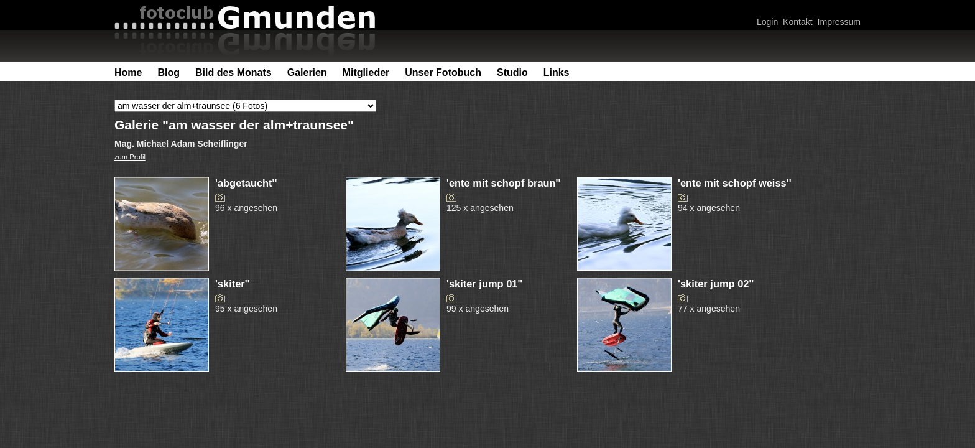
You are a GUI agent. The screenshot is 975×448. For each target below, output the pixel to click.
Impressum (839, 22)
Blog (168, 72)
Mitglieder (366, 72)
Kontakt (798, 22)
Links (556, 72)
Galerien (307, 72)
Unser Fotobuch (443, 72)
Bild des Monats (233, 72)
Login (767, 22)
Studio (512, 72)
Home (128, 72)
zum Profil (130, 157)
